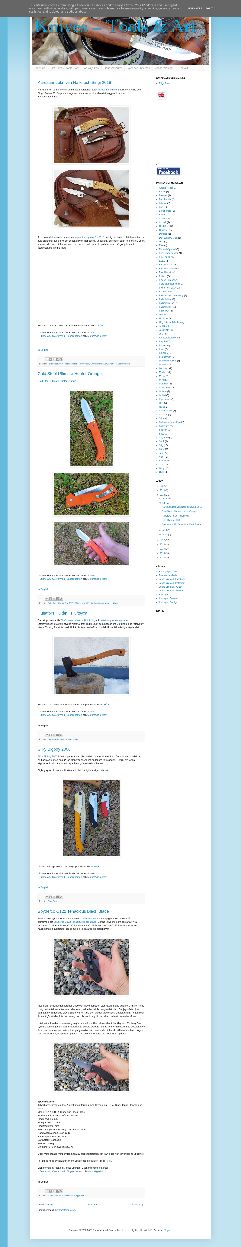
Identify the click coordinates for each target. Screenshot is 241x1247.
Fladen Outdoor (167, 280)
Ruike (162, 407)
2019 (162, 490)
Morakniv (163, 383)
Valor (161, 456)
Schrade (163, 414)
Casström (164, 218)
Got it (209, 8)
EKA (161, 245)
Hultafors (70, 739)
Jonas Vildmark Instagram (172, 583)
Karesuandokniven (108, 89)
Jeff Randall (165, 326)
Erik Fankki (164, 257)
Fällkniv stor (84, 364)
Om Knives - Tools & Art (65, 68)
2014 (162, 553)
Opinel (162, 395)
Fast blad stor (166, 272)
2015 (162, 548)
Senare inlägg (46, 1204)
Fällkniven (164, 310)
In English (43, 349)
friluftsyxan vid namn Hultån (76, 620)
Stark (161, 441)
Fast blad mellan (167, 268)
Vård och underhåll (138, 68)
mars (165, 534)
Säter (162, 449)
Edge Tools (164, 83)
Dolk (161, 241)
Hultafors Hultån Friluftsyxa (62, 613)
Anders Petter (166, 188)
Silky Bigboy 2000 (54, 749)
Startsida (40, 68)
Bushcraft (45, 336)
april (164, 530)
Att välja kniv (91, 68)
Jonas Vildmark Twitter (170, 587)
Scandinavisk (124, 364)
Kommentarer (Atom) (65, 1210)
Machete (163, 372)
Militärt (162, 380)
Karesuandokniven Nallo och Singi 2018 (74, 82)
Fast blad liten (166, 264)
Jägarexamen (74, 336)
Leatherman (165, 357)
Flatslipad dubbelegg (169, 283)
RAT (161, 403)
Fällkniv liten (165, 299)
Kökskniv (163, 353)
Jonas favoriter (113, 68)
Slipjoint (163, 430)
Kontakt (183, 68)
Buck (161, 207)
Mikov (162, 376)
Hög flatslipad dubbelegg (97, 603)
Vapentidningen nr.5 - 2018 (89, 237)
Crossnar (163, 230)
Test (161, 453)
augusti (166, 498)
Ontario (162, 391)
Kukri (161, 349)
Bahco (162, 191)
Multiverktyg (165, 387)
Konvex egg (165, 345)
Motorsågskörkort (97, 336)
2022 (162, 486)
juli (164, 503)
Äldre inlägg (138, 1204)
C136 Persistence (90, 918)
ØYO (161, 472)
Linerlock (112, 364)
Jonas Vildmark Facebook (172, 579)
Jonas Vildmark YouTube (171, 590)
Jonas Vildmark (164, 68)
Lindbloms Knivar (167, 360)
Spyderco (80, 1195)
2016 (162, 544)
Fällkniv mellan (70, 364)
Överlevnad (58, 336)
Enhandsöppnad (167, 249)
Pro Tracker (165, 399)
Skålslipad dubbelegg (170, 422)
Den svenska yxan (56, 739)
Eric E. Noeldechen (168, 253)
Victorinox (164, 460)
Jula (161, 333)
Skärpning (164, 426)
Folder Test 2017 (55, 364)
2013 (162, 557)
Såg (55, 901)
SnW (161, 434)
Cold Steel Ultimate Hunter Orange (70, 373)
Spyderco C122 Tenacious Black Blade (73, 911)
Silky (50, 901)
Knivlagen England (168, 598)
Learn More (195, 8)
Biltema (163, 203)
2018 (162, 495)
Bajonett (163, 195)
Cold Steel (52, 603)
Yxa (76, 739)
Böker (162, 214)
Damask (163, 234)
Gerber (162, 314)
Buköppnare (165, 211)
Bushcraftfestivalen (168, 575)
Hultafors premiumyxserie (113, 620)
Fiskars (162, 276)
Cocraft (162, 222)
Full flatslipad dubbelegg (171, 295)
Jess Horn (164, 330)
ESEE (162, 261)
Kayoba (163, 341)
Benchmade (165, 199)
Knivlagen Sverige (168, 602)
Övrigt (162, 468)
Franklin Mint (165, 291)
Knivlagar (164, 594)
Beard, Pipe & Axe (168, 571)
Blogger (168, 1230)
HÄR (100, 325)
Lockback (114, 603)
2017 (162, 540)
